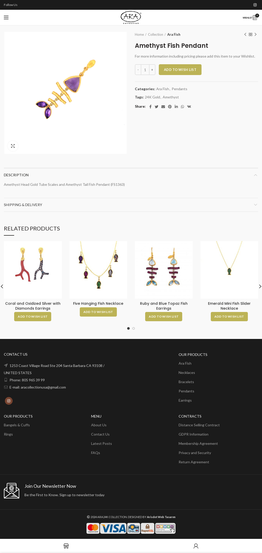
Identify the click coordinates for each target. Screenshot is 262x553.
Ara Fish (173, 34)
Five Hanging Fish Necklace (98, 303)
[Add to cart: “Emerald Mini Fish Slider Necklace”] (229, 316)
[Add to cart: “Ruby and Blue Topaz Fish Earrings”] (163, 316)
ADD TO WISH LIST (180, 70)
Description (16, 175)
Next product (255, 34)
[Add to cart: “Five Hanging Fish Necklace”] (98, 312)
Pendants (179, 89)
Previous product (245, 34)
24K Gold (152, 97)
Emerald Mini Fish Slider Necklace (229, 305)
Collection (155, 34)
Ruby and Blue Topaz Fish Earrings (164, 305)
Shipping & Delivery (23, 204)
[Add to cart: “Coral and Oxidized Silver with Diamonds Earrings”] (32, 316)
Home (139, 34)
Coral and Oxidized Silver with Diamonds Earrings (32, 305)
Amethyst (171, 97)
